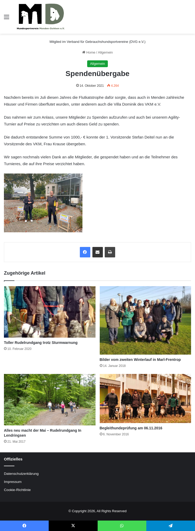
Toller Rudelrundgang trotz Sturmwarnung (40, 342)
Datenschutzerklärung (21, 474)
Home (88, 52)
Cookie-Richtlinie (17, 490)
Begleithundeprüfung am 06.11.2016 (131, 428)
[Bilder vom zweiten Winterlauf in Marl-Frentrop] (145, 320)
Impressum (12, 482)
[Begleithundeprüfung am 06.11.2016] (145, 398)
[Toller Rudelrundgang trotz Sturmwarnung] (50, 312)
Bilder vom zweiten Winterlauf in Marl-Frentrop (140, 359)
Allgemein (105, 52)
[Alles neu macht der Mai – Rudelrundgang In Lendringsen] (50, 399)
